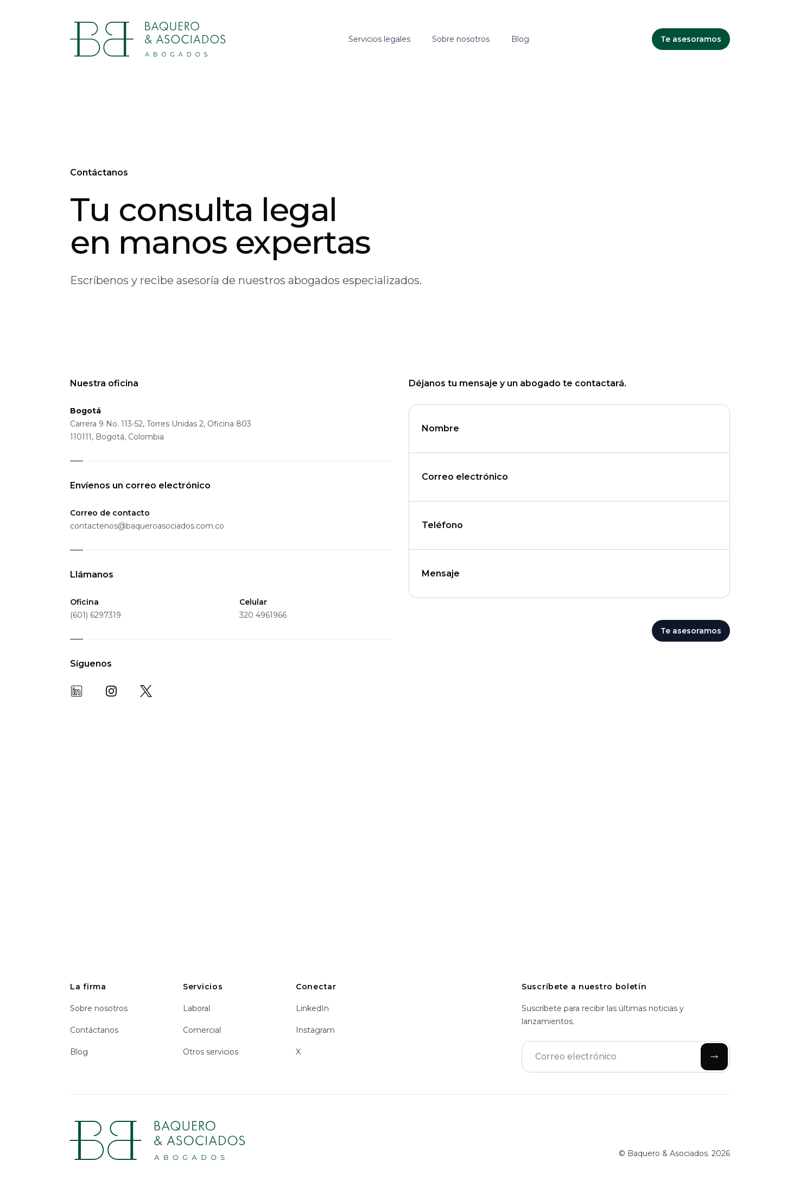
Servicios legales (379, 39)
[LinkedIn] (76, 691)
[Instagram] (111, 691)
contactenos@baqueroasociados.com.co (147, 526)
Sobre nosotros (461, 39)
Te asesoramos (691, 631)
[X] (146, 691)
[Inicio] (147, 39)
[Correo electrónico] (626, 1056)
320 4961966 (263, 615)
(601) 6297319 (95, 615)
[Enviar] (714, 1056)
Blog (520, 39)
